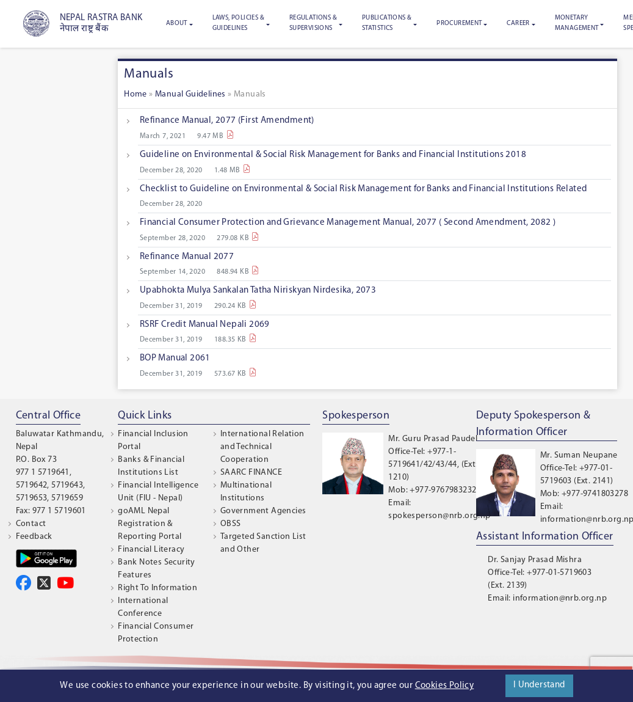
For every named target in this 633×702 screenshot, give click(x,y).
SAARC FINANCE (251, 472)
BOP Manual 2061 (175, 358)
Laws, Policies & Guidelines (238, 23)
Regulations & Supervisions (313, 23)
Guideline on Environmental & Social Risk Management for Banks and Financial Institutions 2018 (333, 154)
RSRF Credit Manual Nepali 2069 (205, 324)
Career (518, 23)
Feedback (34, 536)
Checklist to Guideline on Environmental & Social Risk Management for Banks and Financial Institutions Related (363, 189)
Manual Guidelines (190, 94)
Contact (31, 523)
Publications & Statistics (387, 23)
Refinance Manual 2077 (187, 256)
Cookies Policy (444, 685)
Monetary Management (577, 23)
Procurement (459, 23)
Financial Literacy (151, 549)
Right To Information (157, 588)
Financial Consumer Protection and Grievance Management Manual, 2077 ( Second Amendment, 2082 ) (348, 222)
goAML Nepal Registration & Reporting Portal (149, 523)
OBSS (230, 523)
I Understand (539, 685)
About (176, 23)
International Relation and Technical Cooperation (262, 447)
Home (135, 94)
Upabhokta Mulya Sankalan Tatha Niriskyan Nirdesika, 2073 (258, 290)
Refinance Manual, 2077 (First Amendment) (227, 120)
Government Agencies (263, 511)
